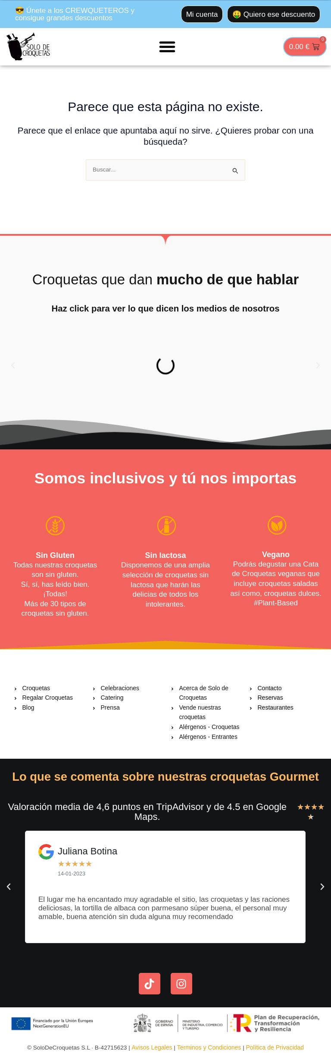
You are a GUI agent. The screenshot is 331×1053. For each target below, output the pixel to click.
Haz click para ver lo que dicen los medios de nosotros (165, 308)
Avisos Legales (153, 1047)
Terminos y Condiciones (209, 1047)
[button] (167, 46)
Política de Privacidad (275, 1047)
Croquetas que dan (165, 279)
